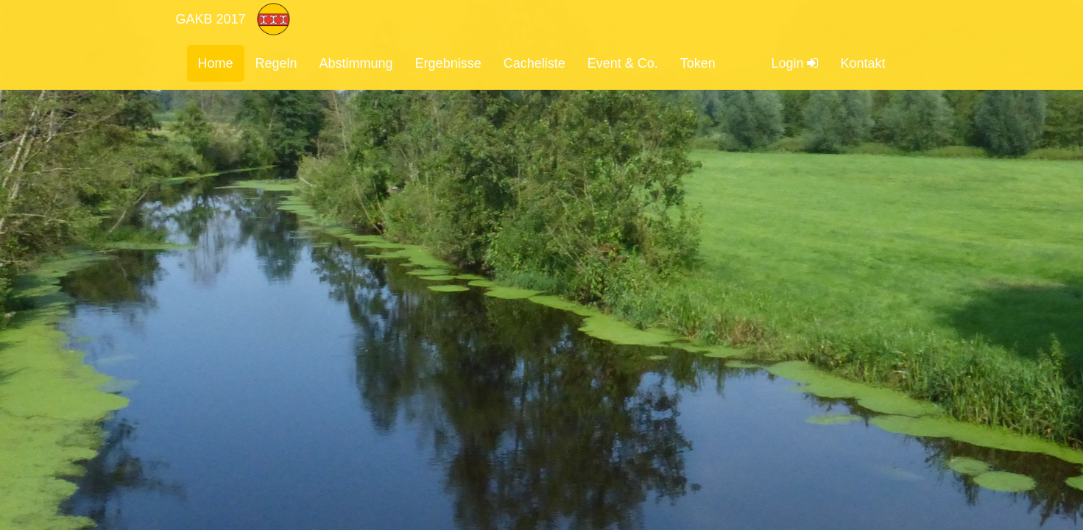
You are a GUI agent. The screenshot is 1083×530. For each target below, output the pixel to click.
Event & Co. (623, 63)
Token (698, 63)
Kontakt (862, 63)
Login (794, 63)
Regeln (276, 63)
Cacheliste (534, 63)
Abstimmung (356, 63)
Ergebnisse (448, 63)
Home (215, 63)
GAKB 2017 (211, 19)
